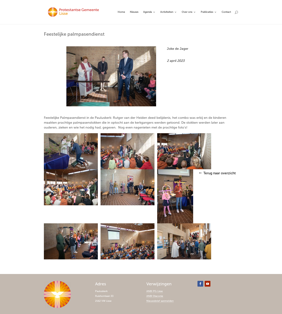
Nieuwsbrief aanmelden (160, 300)
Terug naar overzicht (219, 173)
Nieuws (134, 12)
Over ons (187, 12)
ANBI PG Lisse (154, 291)
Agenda (147, 12)
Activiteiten (166, 12)
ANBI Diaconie (154, 296)
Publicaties (207, 12)
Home (121, 12)
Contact (226, 12)
